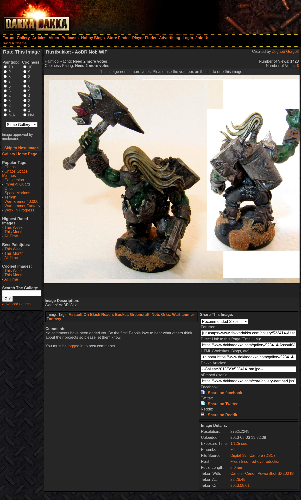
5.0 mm (236, 467)
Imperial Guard (17, 184)
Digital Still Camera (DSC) (252, 455)
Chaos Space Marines (15, 173)
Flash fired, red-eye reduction (255, 461)
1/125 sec (238, 443)
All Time (11, 236)
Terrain (10, 197)
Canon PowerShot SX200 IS (269, 473)
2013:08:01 (240, 485)
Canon (236, 473)
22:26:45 (237, 479)
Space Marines (17, 193)
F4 (232, 449)
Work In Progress (19, 210)
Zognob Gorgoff (285, 51)
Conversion (14, 180)
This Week (13, 227)
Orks (9, 189)
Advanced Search (16, 304)
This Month (13, 232)
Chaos (10, 167)
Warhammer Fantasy (22, 206)
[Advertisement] (236, 15)
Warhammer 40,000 (21, 201)
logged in (75, 346)
